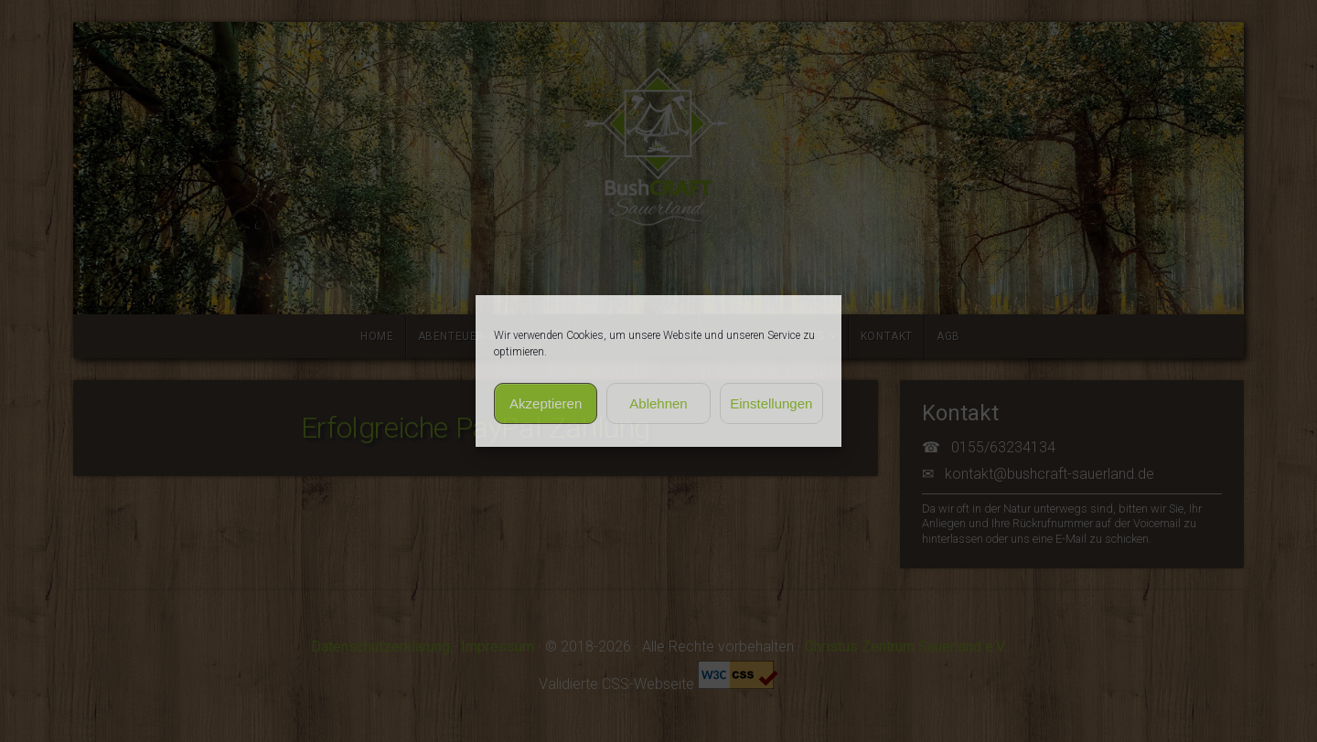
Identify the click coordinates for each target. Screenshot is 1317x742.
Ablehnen (658, 403)
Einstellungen (771, 403)
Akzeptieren (545, 403)
